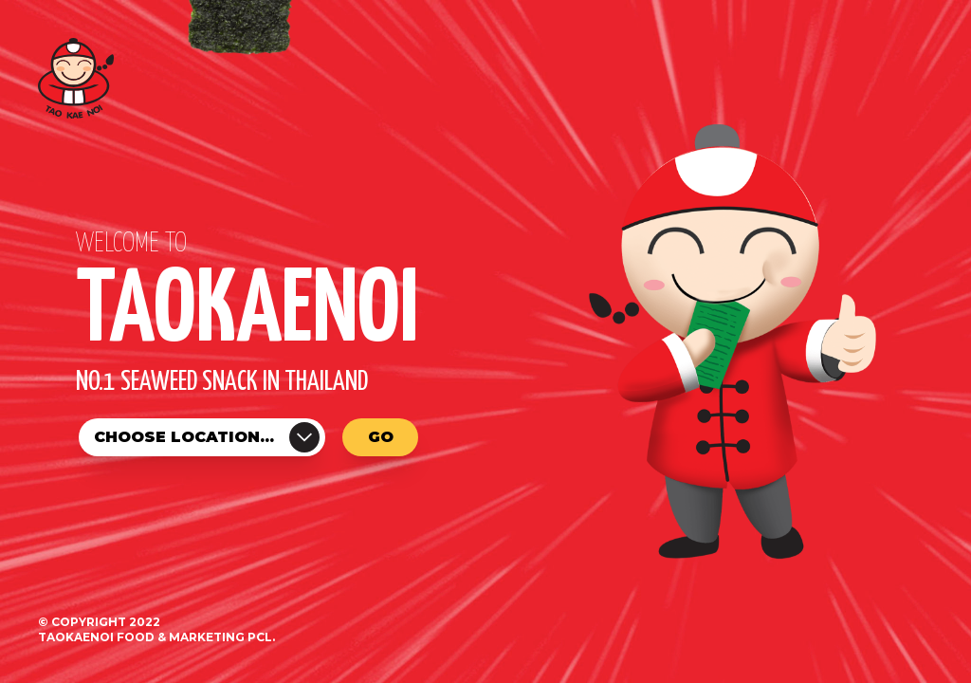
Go (381, 437)
